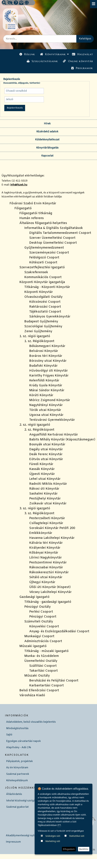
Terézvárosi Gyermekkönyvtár (52, 420)
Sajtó (9, 734)
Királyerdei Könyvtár (44, 548)
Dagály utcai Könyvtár (46, 449)
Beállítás (83, 849)
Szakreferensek (36, 272)
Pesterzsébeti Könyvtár (47, 518)
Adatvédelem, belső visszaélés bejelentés (31, 722)
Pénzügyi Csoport (42, 617)
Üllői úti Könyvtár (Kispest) (50, 587)
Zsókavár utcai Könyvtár (48, 503)
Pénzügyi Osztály (37, 607)
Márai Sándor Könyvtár (46, 390)
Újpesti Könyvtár (42, 474)
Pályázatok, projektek (19, 761)
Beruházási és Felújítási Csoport (53, 681)
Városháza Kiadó (32, 695)
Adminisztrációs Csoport (43, 641)
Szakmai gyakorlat (17, 807)
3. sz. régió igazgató (34, 508)
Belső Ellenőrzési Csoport (39, 690)
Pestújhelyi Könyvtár (45, 499)
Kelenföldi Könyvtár (44, 380)
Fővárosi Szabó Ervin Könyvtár (33, 203)
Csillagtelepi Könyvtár (46, 523)
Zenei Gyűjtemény (38, 331)
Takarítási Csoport (43, 671)
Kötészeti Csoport (43, 262)
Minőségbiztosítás (17, 728)
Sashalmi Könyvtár (43, 494)
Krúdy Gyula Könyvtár (45, 385)
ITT (59, 842)
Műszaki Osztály (37, 676)
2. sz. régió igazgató (34, 425)
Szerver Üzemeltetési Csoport (52, 238)
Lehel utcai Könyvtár (45, 479)
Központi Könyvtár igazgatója (42, 282)
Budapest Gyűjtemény (41, 321)
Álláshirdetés (14, 794)
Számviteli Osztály (38, 622)
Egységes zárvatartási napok (23, 741)
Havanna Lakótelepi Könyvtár (52, 538)
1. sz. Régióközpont (39, 341)
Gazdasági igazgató (34, 597)
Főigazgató (23, 208)
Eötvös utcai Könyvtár (46, 459)
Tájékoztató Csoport (45, 312)
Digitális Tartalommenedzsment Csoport (60, 233)
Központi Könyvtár (38, 292)
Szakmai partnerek (17, 774)
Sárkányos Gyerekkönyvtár (49, 317)
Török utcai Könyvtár (45, 410)
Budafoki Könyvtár (43, 366)
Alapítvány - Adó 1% (18, 747)
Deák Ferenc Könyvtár (46, 454)
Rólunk (27, 54)
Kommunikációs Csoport (43, 277)
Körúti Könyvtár (41, 395)
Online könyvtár (78, 61)
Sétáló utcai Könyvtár (45, 577)
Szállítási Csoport (43, 666)
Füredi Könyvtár (41, 464)
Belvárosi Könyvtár (43, 351)
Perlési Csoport (41, 612)
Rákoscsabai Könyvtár (46, 567)
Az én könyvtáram (17, 767)
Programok (82, 68)
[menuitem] (27, 54)
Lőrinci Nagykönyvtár (45, 558)
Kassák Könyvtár (42, 469)
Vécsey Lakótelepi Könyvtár (50, 592)
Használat (82, 54)
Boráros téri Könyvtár (45, 356)
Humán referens (31, 218)
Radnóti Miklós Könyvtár (48, 484)
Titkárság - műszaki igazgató (46, 651)
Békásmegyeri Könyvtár (47, 346)
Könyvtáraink (53, 54)
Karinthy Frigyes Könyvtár (49, 376)
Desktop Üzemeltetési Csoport (53, 243)
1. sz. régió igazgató (34, 336)
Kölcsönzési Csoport (45, 302)
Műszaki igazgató (32, 646)
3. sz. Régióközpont (39, 513)
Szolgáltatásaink (42, 61)
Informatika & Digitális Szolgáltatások (53, 228)
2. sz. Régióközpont (39, 430)
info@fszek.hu (18, 184)
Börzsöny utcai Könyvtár (48, 361)
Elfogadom (69, 849)
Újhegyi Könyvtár (42, 582)
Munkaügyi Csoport (39, 636)
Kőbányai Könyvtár (43, 553)
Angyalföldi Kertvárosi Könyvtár (53, 435)
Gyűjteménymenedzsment (44, 248)
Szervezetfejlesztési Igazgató (42, 267)
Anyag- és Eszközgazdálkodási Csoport (59, 631)
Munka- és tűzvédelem (41, 656)
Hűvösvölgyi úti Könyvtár (48, 371)
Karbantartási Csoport (46, 685)
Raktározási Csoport (45, 307)
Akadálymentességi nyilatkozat (25, 835)
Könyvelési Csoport (44, 626)
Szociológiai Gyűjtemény (43, 326)
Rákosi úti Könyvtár (44, 489)
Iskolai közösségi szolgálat (22, 800)
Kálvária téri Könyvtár (46, 543)
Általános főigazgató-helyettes (43, 223)
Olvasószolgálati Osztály (43, 297)
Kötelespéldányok (17, 780)
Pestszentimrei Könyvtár (48, 562)
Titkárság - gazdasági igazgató (47, 602)
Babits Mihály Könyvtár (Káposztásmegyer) (62, 439)
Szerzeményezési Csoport (49, 253)
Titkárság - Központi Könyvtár (47, 287)
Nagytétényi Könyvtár (46, 405)
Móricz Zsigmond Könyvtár (49, 400)
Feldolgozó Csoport (44, 257)
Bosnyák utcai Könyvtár (47, 444)
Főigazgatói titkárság (35, 213)
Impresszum (13, 841)
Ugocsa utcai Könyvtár (46, 415)
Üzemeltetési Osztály (40, 661)
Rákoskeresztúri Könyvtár (49, 572)
